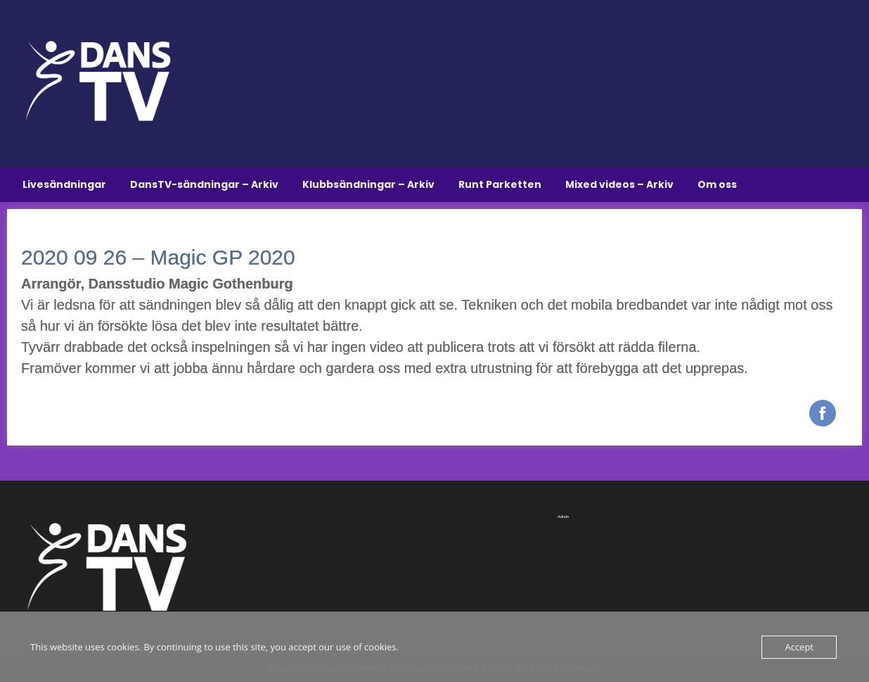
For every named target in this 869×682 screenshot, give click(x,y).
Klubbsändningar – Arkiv (368, 184)
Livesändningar (64, 184)
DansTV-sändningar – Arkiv (204, 184)
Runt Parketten (499, 184)
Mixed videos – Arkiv (619, 184)
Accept (799, 646)
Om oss (717, 184)
